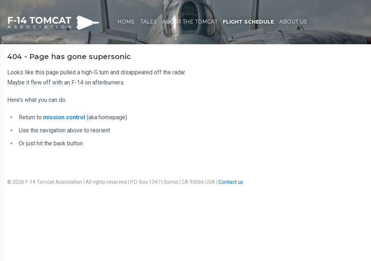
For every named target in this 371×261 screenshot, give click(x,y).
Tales (148, 21)
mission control (64, 117)
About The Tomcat (189, 21)
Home (126, 21)
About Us (293, 21)
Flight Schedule (248, 21)
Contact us (230, 182)
